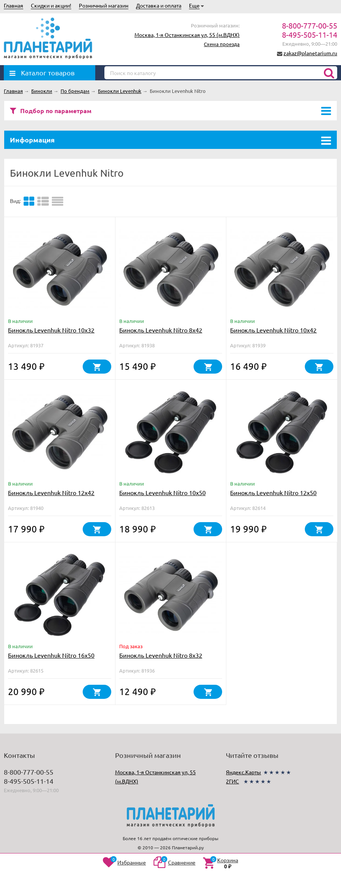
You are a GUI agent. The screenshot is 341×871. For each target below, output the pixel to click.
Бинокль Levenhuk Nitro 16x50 (51, 655)
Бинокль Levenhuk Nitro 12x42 (51, 492)
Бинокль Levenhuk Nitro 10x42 (273, 330)
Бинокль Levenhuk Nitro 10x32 (51, 330)
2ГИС (232, 781)
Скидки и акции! (51, 5)
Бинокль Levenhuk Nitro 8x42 (160, 330)
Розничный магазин (103, 5)
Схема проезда (222, 44)
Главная (13, 5)
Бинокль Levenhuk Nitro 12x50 (273, 492)
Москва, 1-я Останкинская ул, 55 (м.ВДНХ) (187, 34)
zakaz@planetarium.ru (310, 53)
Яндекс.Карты (243, 772)
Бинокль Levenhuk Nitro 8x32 (160, 655)
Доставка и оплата (158, 5)
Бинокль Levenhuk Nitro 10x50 (162, 492)
